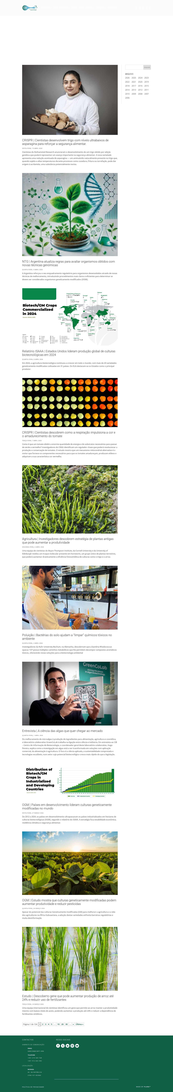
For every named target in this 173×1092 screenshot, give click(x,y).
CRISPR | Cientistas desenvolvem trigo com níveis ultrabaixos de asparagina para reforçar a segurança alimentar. (65, 142)
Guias (81, 8)
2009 (134, 94)
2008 (140, 94)
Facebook (137, 7)
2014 (127, 90)
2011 (146, 90)
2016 (140, 85)
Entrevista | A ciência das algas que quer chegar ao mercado (62, 731)
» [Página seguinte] (73, 1024)
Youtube (150, 7)
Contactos (112, 8)
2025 (134, 77)
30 (66, 1024)
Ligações (100, 8)
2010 (127, 94)
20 (62, 1024)
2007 (146, 94)
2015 (146, 85)
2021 (134, 82)
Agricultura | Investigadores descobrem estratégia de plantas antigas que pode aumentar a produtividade (68, 540)
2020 (140, 82)
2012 (140, 90)
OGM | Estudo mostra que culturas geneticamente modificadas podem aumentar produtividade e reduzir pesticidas (69, 902)
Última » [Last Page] (79, 1024)
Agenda (89, 8)
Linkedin (144, 7)
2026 (127, 77)
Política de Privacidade (33, 1087)
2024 (140, 77)
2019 (146, 82)
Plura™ (147, 1087)
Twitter (140, 7)
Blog (56, 8)
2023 (146, 77)
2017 (134, 85)
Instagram (147, 7)
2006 (127, 98)
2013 (134, 90)
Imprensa (63, 8)
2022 (127, 82)
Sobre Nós (45, 8)
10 (58, 1024)
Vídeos (74, 8)
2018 (127, 85)
